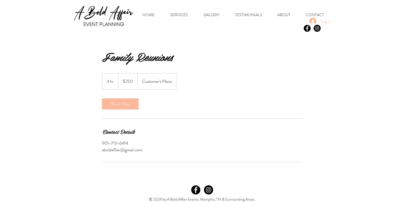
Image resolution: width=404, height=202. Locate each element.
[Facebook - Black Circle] (307, 28)
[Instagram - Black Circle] (317, 28)
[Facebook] (195, 189)
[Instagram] (208, 189)
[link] (120, 103)
